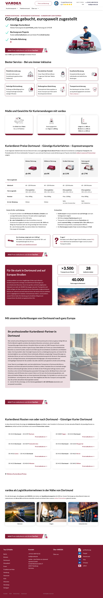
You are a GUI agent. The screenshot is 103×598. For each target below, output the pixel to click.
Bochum (31, 434)
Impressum (24, 593)
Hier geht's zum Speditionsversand (26, 244)
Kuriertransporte (12, 8)
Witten (78, 463)
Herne (78, 453)
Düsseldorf (6, 563)
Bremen (5, 557)
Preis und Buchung (43, 3)
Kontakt (5, 593)
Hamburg (6, 572)
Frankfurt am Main (9, 569)
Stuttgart (6, 588)
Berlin (5, 554)
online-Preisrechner (60, 498)
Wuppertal (79, 444)
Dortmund (6, 560)
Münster (31, 463)
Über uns (35, 8)
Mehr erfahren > (74, 94)
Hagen (64, 434)
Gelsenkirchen (33, 444)
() (91, 2)
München (6, 581)
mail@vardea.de (93, 4)
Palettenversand (25, 8)
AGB (10, 593)
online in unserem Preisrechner (86, 153)
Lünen (16, 453)
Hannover (6, 575)
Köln (4, 578)
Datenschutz (16, 593)
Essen (5, 566)
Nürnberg (6, 585)
